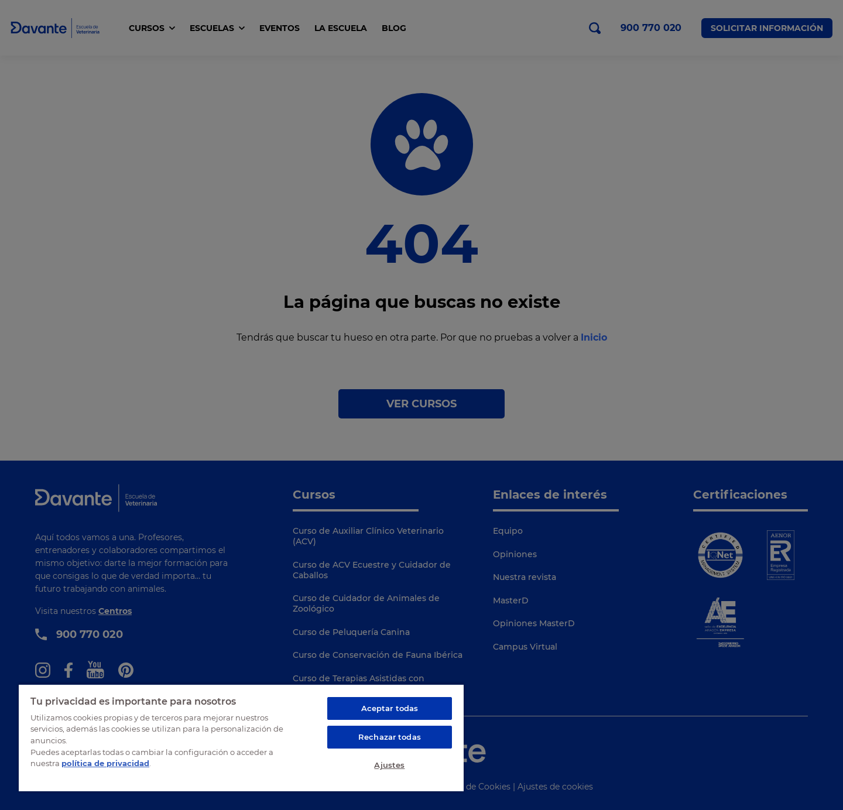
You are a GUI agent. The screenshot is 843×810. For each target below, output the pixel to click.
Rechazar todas (389, 737)
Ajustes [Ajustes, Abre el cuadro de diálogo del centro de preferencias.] (389, 765)
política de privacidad (105, 763)
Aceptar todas (390, 708)
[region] (241, 737)
